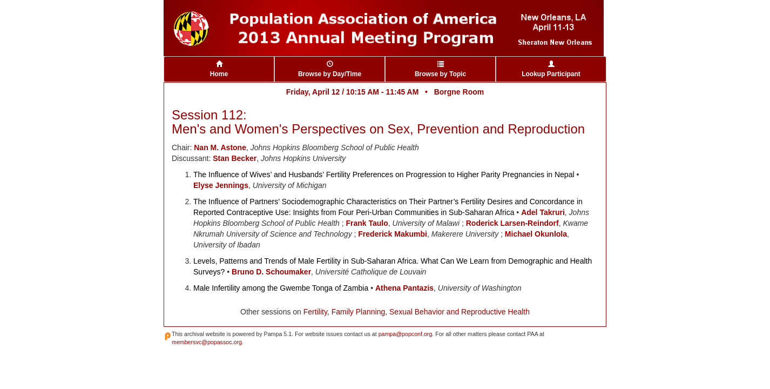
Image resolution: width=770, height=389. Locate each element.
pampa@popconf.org (406, 334)
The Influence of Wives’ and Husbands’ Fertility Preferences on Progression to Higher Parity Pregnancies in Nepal (384, 174)
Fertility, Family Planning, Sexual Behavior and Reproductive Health (416, 311)
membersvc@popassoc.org (207, 342)
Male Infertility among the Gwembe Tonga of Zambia (280, 288)
